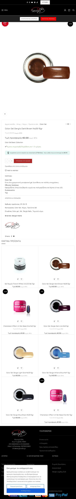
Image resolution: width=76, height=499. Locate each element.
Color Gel (43, 124)
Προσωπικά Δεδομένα (47, 451)
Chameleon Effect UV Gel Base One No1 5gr (56, 415)
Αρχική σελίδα (10, 124)
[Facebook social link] (27, 2)
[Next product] (70, 124)
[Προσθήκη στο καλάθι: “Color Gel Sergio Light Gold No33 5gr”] (18, 368)
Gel (21, 211)
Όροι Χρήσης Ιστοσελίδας (48, 447)
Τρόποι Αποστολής (8, 464)
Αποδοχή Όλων (26, 491)
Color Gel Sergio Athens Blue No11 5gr (56, 373)
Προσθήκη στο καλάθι (23, 161)
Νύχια (25, 124)
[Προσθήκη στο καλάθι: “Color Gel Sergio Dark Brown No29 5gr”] (54, 279)
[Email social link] (13, 236)
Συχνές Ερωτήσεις (59, 464)
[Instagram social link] (29, 2)
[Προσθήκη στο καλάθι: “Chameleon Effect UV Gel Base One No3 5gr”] (18, 321)
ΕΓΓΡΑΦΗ (45, 2)
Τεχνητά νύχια (38, 211)
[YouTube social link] (32, 2)
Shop (19, 124)
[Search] (74, 10)
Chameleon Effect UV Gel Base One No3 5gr (19, 326)
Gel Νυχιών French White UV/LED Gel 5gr (20, 284)
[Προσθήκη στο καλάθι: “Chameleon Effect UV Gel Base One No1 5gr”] (54, 410)
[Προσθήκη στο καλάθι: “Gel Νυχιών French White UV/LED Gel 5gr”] (18, 279)
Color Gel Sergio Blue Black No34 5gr (20, 415)
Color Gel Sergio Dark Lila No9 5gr (56, 326)
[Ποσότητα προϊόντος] (8, 161)
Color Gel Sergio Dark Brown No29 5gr (56, 284)
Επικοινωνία (43, 439)
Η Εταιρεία (43, 443)
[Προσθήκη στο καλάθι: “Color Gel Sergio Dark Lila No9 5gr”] (54, 321)
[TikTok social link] (37, 2)
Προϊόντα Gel (33, 124)
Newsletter (31, 464)
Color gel (15, 211)
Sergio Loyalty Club (59, 472)
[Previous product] (66, 124)
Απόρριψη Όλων (35, 486)
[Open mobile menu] (4, 10)
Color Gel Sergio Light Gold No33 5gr (19, 373)
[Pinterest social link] (34, 2)
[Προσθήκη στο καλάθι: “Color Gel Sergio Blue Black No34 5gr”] (18, 410)
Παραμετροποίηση (16, 486)
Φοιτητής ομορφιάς (48, 18)
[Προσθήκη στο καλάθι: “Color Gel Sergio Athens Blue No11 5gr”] (54, 368)
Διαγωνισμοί (56, 468)
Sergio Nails (27, 211)
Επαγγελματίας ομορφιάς (29, 18)
